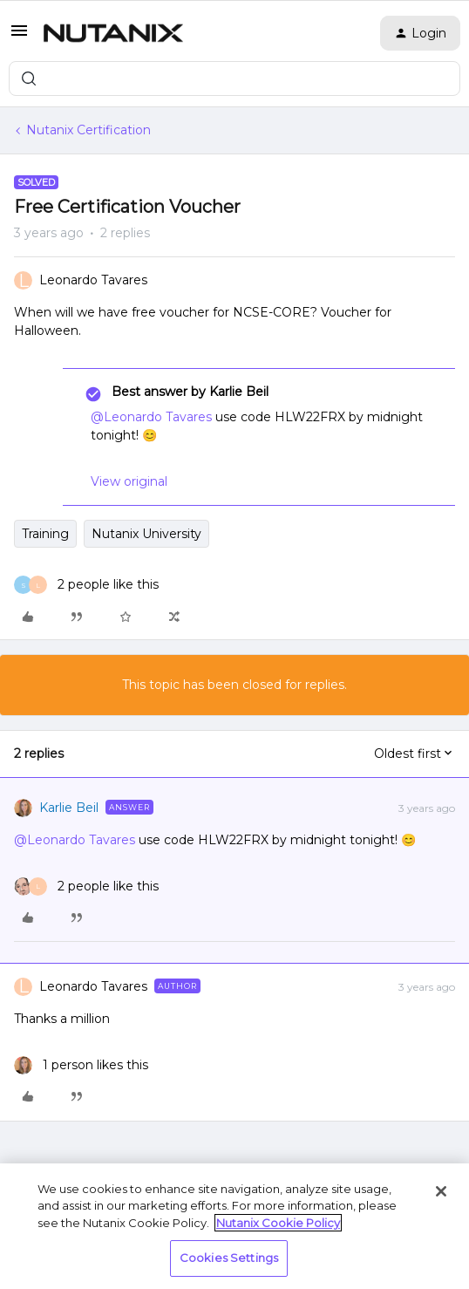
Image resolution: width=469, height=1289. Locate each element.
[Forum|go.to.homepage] (113, 33)
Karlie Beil (69, 807)
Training (45, 534)
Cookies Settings (229, 1258)
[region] (234, 1226)
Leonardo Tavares (93, 280)
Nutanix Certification (88, 130)
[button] (19, 36)
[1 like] (81, 1065)
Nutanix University (146, 534)
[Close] (441, 1191)
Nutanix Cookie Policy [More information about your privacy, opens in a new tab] (278, 1223)
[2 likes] (86, 585)
